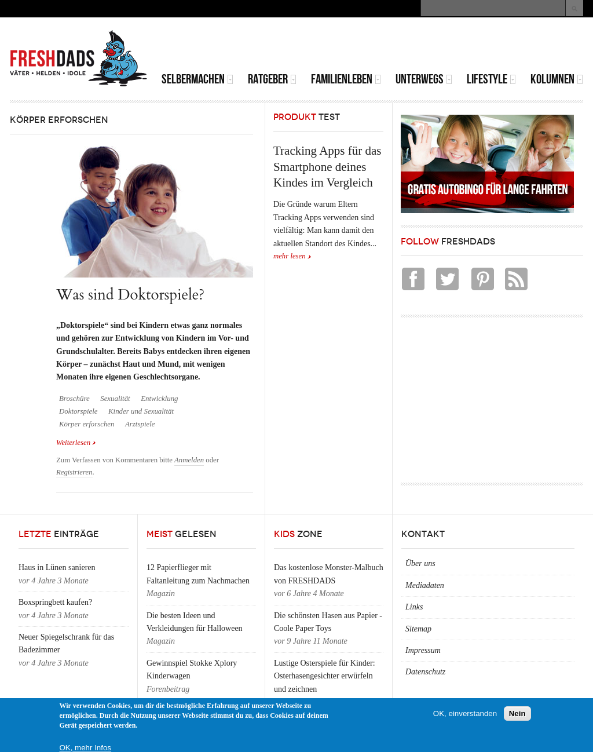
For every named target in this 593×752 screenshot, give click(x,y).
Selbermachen (197, 79)
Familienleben (346, 79)
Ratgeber (272, 79)
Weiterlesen (76, 442)
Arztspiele (140, 424)
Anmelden (189, 460)
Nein (517, 713)
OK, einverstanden (465, 713)
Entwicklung (159, 399)
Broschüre (74, 399)
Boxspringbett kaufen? (55, 602)
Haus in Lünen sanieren (57, 567)
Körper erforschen (86, 424)
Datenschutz (425, 671)
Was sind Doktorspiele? (130, 294)
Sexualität (115, 399)
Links (414, 607)
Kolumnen (556, 79)
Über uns (420, 563)
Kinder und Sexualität (141, 411)
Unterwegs (424, 79)
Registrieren (74, 472)
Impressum (423, 650)
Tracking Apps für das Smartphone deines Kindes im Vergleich (327, 166)
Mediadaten (424, 585)
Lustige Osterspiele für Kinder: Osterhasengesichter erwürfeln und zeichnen (324, 676)
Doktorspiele (78, 411)
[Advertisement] (447, 46)
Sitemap (418, 629)
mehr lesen (289, 256)
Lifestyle (491, 79)
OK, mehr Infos (85, 747)
